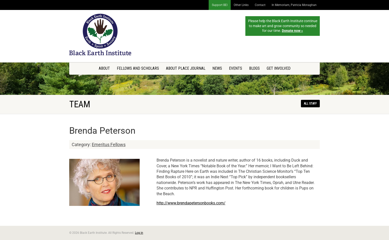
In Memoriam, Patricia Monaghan (294, 5)
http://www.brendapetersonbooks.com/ (191, 203)
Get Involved (279, 68)
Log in (139, 233)
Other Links (241, 5)
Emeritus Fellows (109, 144)
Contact (260, 5)
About (104, 68)
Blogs (254, 68)
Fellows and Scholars (138, 68)
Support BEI (219, 5)
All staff (310, 103)
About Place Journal (185, 68)
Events (235, 68)
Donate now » (292, 31)
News (217, 68)
